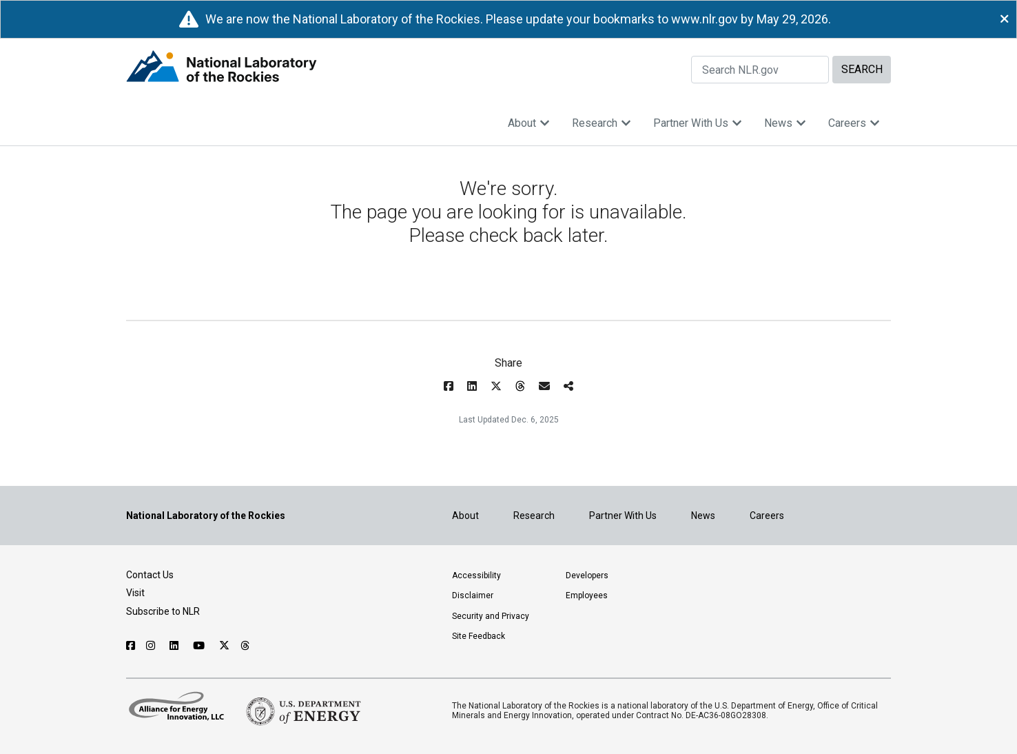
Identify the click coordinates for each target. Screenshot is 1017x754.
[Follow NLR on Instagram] (152, 646)
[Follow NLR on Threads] (245, 646)
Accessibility (476, 575)
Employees (587, 595)
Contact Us (150, 574)
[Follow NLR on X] (224, 646)
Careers (854, 123)
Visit (135, 592)
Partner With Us (697, 123)
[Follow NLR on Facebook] (130, 646)
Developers (587, 575)
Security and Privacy (490, 616)
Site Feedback (478, 636)
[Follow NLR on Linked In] (176, 646)
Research (601, 123)
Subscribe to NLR (163, 611)
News (785, 123)
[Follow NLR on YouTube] (200, 646)
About (529, 123)
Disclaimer (472, 595)
